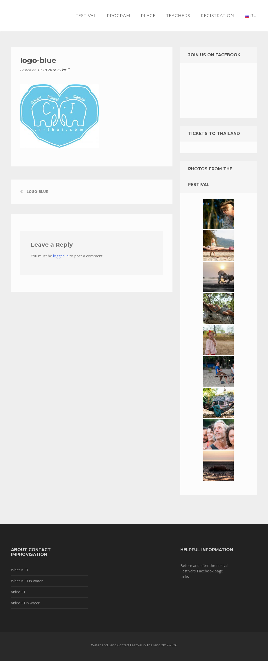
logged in (61, 255)
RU (251, 15)
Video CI (18, 591)
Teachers (178, 15)
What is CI (19, 569)
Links (184, 576)
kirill (66, 69)
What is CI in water (27, 580)
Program (118, 15)
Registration (217, 15)
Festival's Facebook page (201, 570)
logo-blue (37, 191)
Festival (85, 15)
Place (148, 15)
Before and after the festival (204, 565)
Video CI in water (25, 602)
